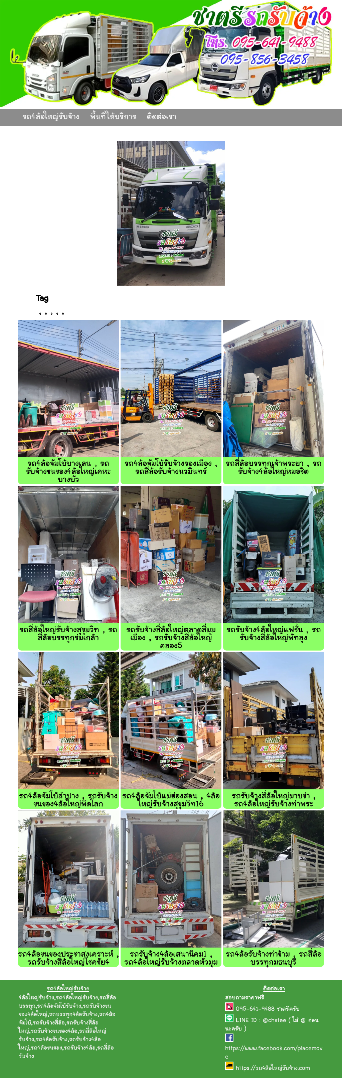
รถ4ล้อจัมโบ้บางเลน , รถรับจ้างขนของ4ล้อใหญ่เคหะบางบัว (68, 472)
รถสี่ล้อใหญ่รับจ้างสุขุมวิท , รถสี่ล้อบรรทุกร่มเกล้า (68, 634)
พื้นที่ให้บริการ (113, 117)
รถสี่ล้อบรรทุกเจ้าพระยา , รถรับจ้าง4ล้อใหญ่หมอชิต (274, 468)
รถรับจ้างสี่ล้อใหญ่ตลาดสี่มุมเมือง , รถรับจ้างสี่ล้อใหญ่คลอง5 (171, 638)
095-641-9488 (256, 1009)
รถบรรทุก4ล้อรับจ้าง (73, 1015)
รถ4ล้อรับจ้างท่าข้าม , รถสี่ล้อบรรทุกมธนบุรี (274, 959)
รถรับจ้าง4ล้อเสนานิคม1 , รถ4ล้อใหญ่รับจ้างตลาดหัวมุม (171, 959)
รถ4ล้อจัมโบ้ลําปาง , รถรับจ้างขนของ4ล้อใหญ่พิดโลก (68, 800)
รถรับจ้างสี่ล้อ (49, 1023)
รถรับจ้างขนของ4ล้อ (54, 1031)
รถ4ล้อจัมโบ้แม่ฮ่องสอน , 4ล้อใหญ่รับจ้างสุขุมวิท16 (171, 800)
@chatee (274, 1021)
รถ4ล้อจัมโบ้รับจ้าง (59, 1006)
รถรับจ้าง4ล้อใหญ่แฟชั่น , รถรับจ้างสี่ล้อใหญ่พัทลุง (273, 634)
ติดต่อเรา (161, 117)
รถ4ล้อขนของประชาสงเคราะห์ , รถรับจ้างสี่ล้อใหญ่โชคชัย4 (68, 959)
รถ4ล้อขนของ (46, 1048)
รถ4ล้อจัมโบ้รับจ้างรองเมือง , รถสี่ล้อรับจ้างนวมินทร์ (171, 468)
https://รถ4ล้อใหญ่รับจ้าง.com (273, 1069)
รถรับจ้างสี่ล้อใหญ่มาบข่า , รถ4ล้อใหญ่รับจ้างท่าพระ (274, 800)
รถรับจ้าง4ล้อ (80, 1048)
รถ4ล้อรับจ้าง (51, 1040)
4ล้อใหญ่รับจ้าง (36, 998)
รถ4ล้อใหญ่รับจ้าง (50, 117)
